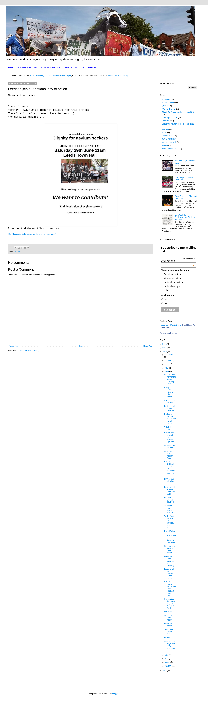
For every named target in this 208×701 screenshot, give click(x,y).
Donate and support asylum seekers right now (169, 437)
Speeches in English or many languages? (169, 646)
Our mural (168, 612)
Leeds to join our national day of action (169, 573)
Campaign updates (170, 118)
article (164, 133)
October (168, 360)
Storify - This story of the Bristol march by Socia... (170, 379)
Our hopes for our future (170, 401)
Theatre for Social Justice (168, 631)
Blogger (115, 694)
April (167, 658)
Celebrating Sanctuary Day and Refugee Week (169, 603)
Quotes (165, 106)
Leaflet (167, 637)
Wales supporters (172, 278)
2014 (164, 348)
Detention (166, 121)
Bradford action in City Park (169, 499)
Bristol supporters (172, 274)
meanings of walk (169, 142)
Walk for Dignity (168, 109)
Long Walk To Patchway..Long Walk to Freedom (185, 217)
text (165, 303)
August (168, 364)
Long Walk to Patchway (27, 67)
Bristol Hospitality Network (40, 76)
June (167, 371)
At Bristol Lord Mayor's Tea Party (169, 509)
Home (10, 67)
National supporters (173, 282)
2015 (164, 344)
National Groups (172, 286)
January (168, 666)
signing (165, 145)
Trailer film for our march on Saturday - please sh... (170, 522)
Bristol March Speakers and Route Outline (169, 490)
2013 (164, 351)
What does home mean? (168, 617)
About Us (92, 67)
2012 (164, 670)
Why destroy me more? (169, 446)
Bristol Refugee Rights (62, 76)
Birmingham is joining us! (169, 481)
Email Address (177, 261)
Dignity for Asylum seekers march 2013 (178, 112)
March (167, 662)
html (166, 299)
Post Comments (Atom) (29, 351)
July (167, 368)
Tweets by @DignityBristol (170, 325)
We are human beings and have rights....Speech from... (170, 588)
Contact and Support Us (74, 67)
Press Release (168, 136)
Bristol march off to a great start (169, 408)
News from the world (170, 149)
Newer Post (14, 346)
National (18, 251)
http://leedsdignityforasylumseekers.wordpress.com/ (32, 234)
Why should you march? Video (169, 454)
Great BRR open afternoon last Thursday (169, 561)
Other (166, 290)
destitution (166, 99)
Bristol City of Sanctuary (118, 76)
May (167, 655)
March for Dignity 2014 (50, 67)
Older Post (147, 346)
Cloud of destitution (169, 428)
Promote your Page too (168, 333)
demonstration (168, 102)
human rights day (169, 139)
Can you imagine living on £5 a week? (168, 392)
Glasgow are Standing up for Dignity (169, 549)
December (169, 355)
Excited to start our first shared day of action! (170, 418)
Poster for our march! (170, 624)
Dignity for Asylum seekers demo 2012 (178, 124)
